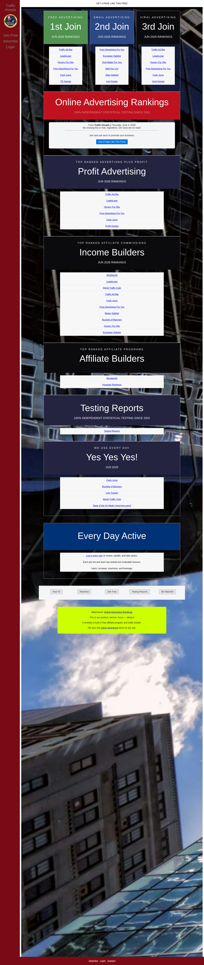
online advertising (109, 628)
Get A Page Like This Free (112, 3)
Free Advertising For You (65, 69)
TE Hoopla (65, 81)
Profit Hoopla (112, 226)
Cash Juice (65, 75)
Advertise (10, 41)
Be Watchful (167, 591)
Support (111, 961)
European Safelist (112, 56)
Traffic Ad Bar (65, 49)
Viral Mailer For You (112, 62)
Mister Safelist (112, 313)
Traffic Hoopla (10, 8)
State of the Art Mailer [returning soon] (112, 505)
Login (10, 47)
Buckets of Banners (112, 320)
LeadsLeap (65, 56)
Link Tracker (112, 493)
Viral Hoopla (158, 81)
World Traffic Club (112, 288)
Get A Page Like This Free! (112, 142)
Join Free (10, 35)
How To (56, 591)
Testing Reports (112, 431)
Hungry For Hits (66, 62)
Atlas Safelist (111, 75)
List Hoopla (112, 81)
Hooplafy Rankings (111, 385)
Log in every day (94, 555)
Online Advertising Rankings (112, 108)
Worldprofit (111, 275)
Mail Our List (112, 69)
